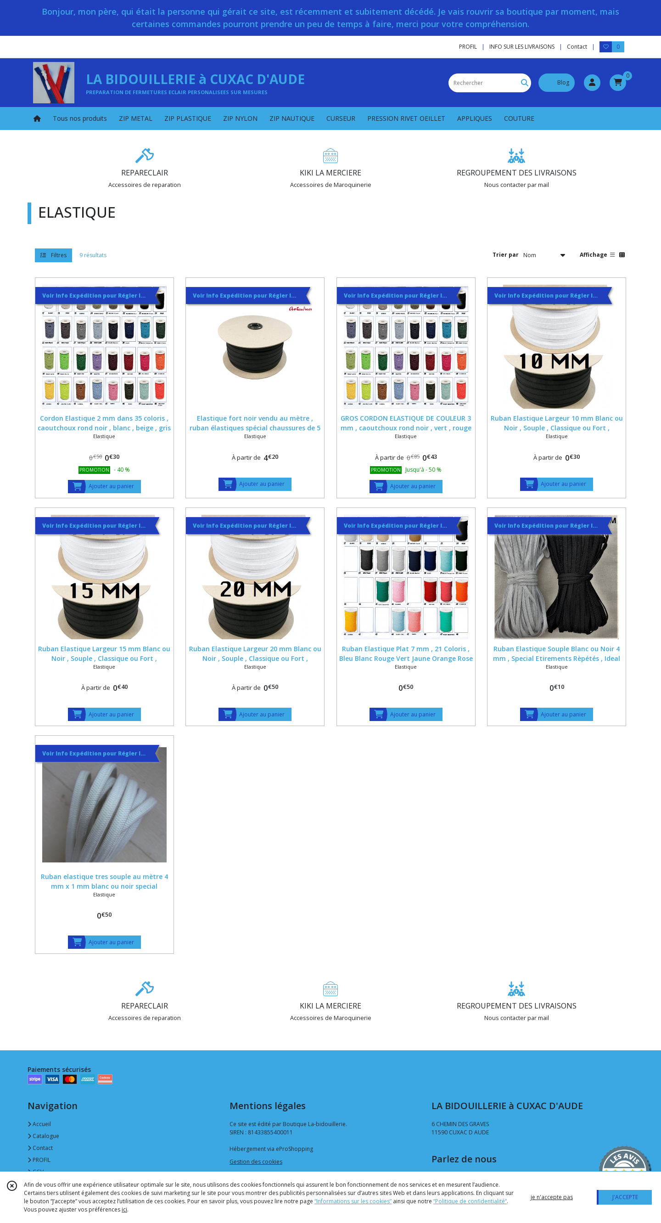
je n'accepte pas (552, 1197)
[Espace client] (592, 83)
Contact (577, 47)
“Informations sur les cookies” (353, 1201)
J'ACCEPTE (625, 1197)
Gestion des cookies (256, 1162)
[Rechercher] (525, 83)
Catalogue (43, 1136)
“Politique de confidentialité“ (470, 1201)
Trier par (506, 255)
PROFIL (39, 1160)
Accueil (39, 1124)
